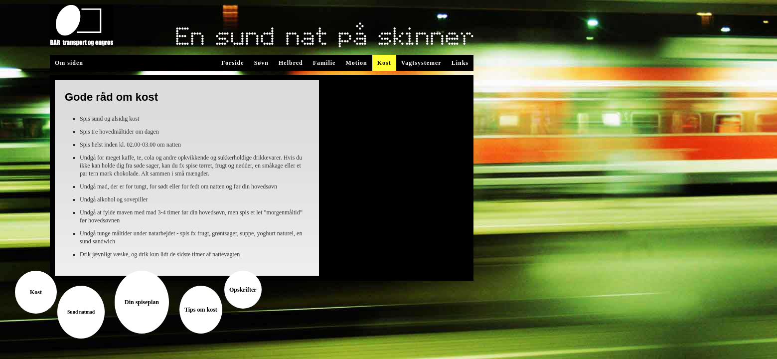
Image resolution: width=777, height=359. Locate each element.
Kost (384, 62)
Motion (356, 62)
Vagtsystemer (421, 62)
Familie (324, 62)
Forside (232, 62)
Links (460, 62)
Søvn (261, 62)
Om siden (69, 62)
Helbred (291, 62)
